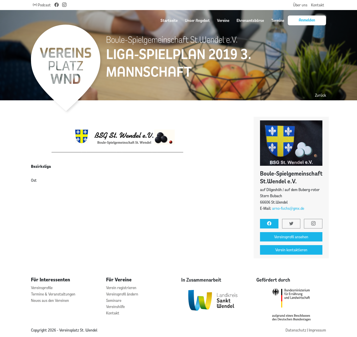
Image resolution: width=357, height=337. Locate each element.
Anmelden (307, 19)
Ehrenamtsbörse (250, 20)
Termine (277, 20)
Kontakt (317, 5)
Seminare (113, 300)
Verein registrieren (121, 287)
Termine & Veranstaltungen (53, 294)
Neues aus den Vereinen (50, 300)
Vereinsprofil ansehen (291, 236)
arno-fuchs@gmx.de (288, 208)
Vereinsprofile (42, 287)
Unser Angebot (197, 20)
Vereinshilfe (115, 306)
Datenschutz (296, 330)
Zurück (320, 95)
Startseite (169, 20)
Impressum (317, 330)
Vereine (223, 20)
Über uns (300, 5)
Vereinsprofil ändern (122, 294)
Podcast (42, 5)
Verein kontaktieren (291, 249)
